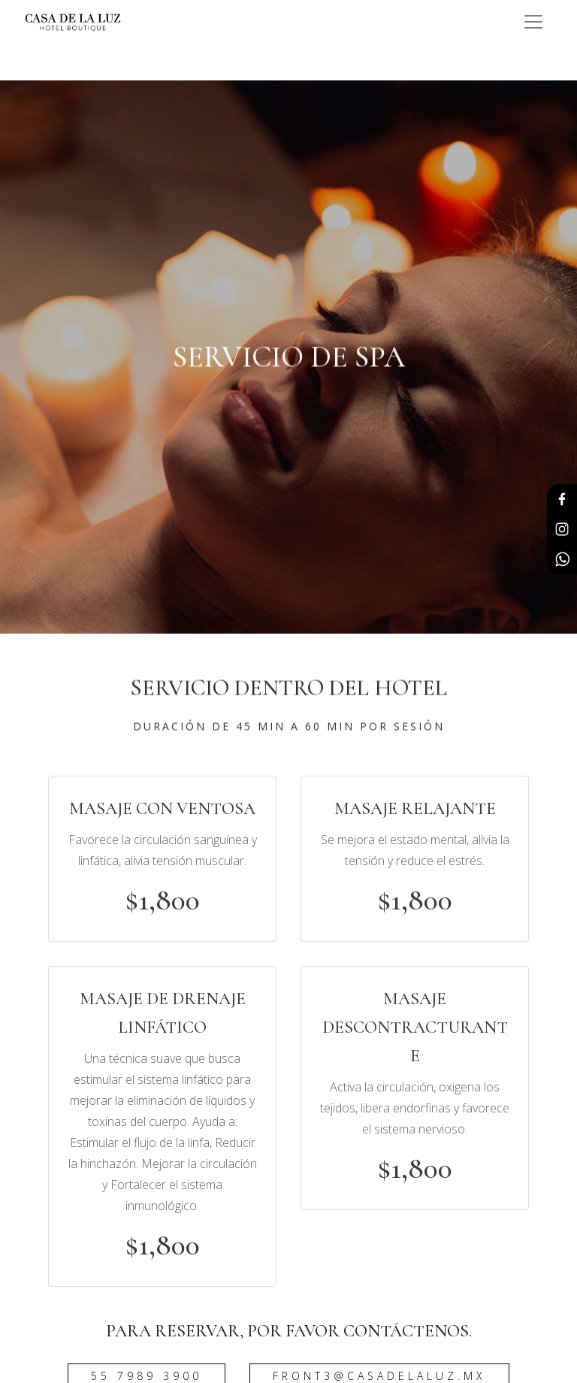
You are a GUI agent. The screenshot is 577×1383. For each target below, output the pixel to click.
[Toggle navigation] (533, 22)
